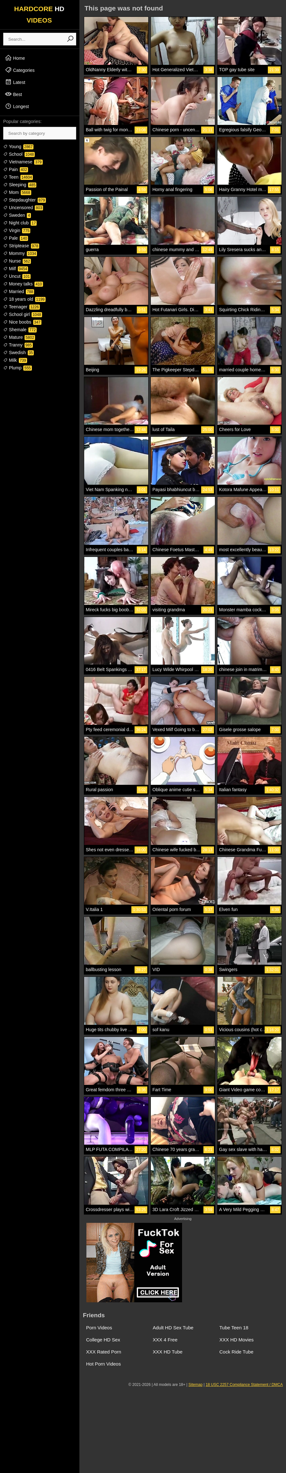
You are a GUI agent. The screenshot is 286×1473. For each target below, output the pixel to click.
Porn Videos (99, 1327)
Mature (19, 337)
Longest (17, 106)
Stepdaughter (24, 199)
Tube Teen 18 (233, 1327)
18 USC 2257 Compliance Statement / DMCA (244, 1384)
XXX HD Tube (167, 1351)
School (19, 154)
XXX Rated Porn (103, 1351)
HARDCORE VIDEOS (39, 14)
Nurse (17, 261)
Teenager (21, 306)
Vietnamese (23, 161)
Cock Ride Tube (236, 1351)
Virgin (16, 230)
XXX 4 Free (165, 1339)
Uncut (17, 276)
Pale (15, 238)
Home (15, 57)
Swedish (18, 352)
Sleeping (19, 184)
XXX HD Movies (236, 1339)
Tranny (18, 344)
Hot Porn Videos (103, 1364)
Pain (15, 169)
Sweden (17, 215)
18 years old (24, 299)
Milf (15, 268)
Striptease (21, 245)
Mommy (20, 253)
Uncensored (23, 207)
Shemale (20, 329)
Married (18, 291)
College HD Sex (103, 1339)
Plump (17, 367)
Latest (15, 82)
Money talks (23, 283)
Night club (20, 222)
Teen (18, 177)
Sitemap (195, 1384)
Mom (17, 192)
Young (18, 146)
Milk (15, 360)
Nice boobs (22, 322)
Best (13, 94)
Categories (20, 69)
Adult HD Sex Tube (173, 1327)
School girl (22, 314)
